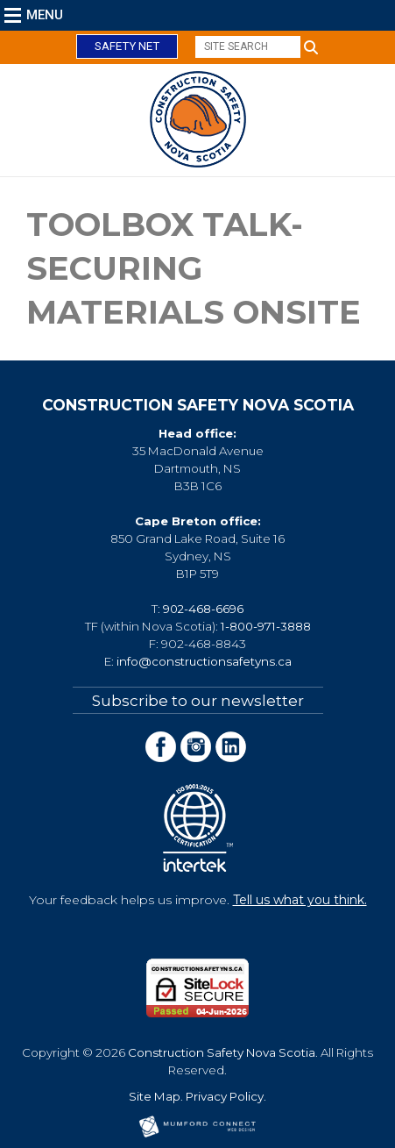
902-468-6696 (203, 609)
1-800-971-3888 (266, 626)
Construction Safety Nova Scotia (221, 1052)
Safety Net (127, 46)
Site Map (154, 1096)
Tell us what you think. (300, 900)
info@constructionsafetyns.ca (204, 661)
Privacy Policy (225, 1096)
